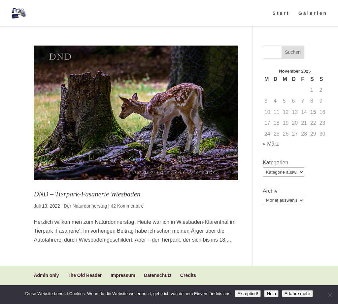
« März (271, 144)
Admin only (46, 275)
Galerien (312, 13)
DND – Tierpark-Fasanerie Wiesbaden (87, 194)
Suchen (292, 52)
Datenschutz (157, 275)
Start (281, 13)
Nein (271, 293)
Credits (188, 275)
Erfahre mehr (297, 293)
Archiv (270, 191)
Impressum (123, 275)
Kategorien (275, 162)
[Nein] (329, 294)
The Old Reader (85, 275)
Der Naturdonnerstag (85, 206)
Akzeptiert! (247, 293)
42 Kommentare (127, 206)
